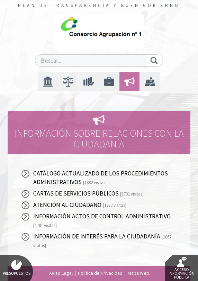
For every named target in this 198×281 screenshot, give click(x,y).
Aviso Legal (61, 273)
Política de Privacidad (100, 273)
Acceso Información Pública (182, 268)
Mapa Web (138, 273)
